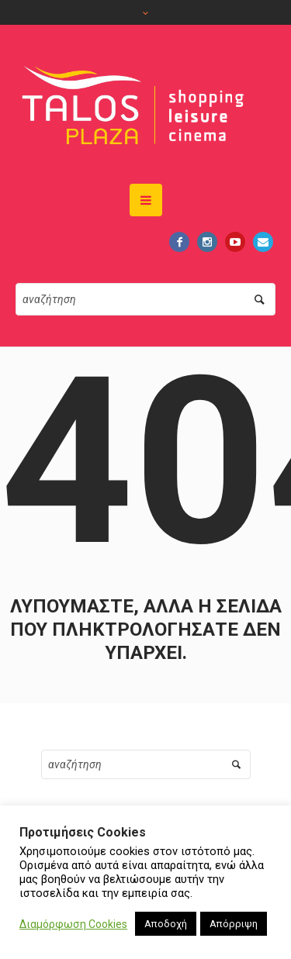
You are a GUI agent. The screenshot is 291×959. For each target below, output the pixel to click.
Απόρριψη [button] (234, 924)
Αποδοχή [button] (165, 924)
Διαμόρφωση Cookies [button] (73, 924)
